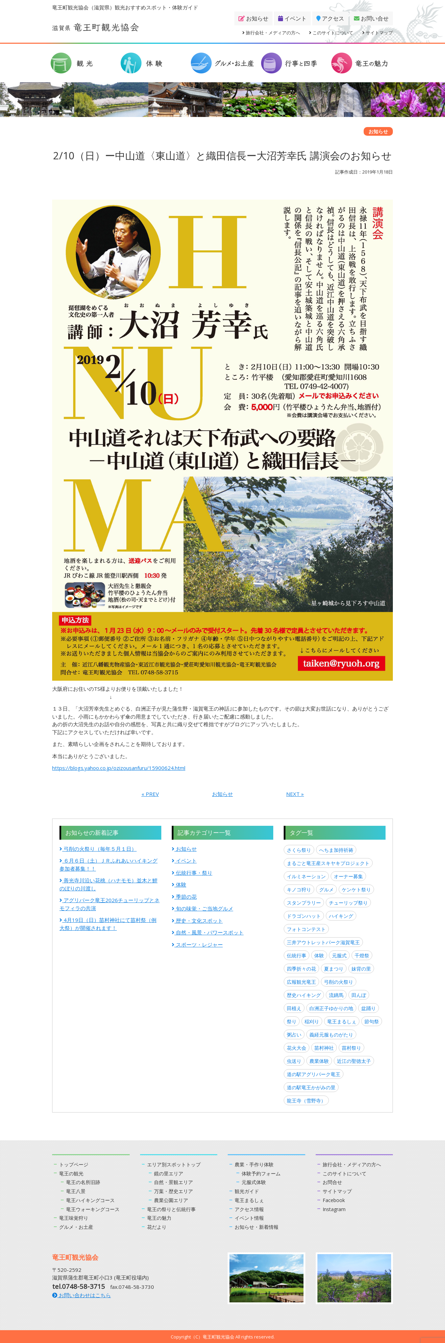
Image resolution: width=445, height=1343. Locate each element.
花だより (157, 1226)
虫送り (294, 1061)
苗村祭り (351, 1047)
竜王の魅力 (160, 1217)
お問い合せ (371, 18)
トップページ (74, 1164)
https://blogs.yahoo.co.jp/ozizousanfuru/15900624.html (118, 767)
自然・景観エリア (175, 1181)
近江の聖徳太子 (354, 1061)
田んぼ (358, 995)
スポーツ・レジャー (197, 944)
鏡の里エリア (169, 1172)
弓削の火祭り (338, 982)
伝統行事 (296, 955)
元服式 (339, 955)
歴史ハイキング (304, 995)
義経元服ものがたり (331, 1034)
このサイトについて (331, 33)
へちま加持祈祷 (336, 850)
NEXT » (295, 793)
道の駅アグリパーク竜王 (313, 1074)
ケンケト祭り (356, 889)
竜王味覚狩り (74, 1217)
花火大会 (296, 1047)
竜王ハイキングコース (92, 1199)
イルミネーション (306, 876)
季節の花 (184, 896)
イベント (292, 18)
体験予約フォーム (262, 1172)
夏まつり (333, 968)
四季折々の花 (301, 968)
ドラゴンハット (304, 916)
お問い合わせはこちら (81, 1294)
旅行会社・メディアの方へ (271, 33)
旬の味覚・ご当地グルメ (202, 908)
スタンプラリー (304, 902)
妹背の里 (361, 968)
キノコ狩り (299, 889)
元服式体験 (255, 1181)
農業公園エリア (172, 1199)
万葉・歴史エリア (175, 1190)
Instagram (335, 1208)
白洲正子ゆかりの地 (331, 1008)
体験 (179, 884)
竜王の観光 (72, 1172)
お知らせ (253, 18)
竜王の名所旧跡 (84, 1181)
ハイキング (341, 916)
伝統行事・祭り (192, 872)
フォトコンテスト (306, 929)
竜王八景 (76, 1190)
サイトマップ (377, 33)
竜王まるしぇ (341, 1021)
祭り (292, 1021)
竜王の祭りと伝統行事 (173, 1208)
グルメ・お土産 (77, 1226)
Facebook (334, 1199)
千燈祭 (362, 955)
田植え (294, 1008)
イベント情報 (250, 1217)
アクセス (330, 18)
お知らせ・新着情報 (258, 1226)
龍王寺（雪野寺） (306, 1100)
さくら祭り (299, 850)
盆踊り (368, 1008)
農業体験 (319, 1061)
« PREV (150, 793)
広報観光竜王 (301, 982)
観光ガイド (248, 1190)
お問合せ (333, 1181)
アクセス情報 (250, 1208)
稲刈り (312, 1021)
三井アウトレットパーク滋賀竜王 (323, 942)
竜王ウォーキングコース (94, 1208)
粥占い (294, 1034)
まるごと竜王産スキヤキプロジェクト (328, 863)
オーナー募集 (348, 876)
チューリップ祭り (348, 902)
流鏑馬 (336, 995)
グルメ (326, 889)
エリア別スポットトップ (175, 1164)
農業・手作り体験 (255, 1164)
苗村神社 (324, 1047)
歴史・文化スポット (197, 920)
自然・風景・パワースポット (208, 932)
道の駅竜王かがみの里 (311, 1087)
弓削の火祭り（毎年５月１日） (98, 848)
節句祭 (371, 1021)
